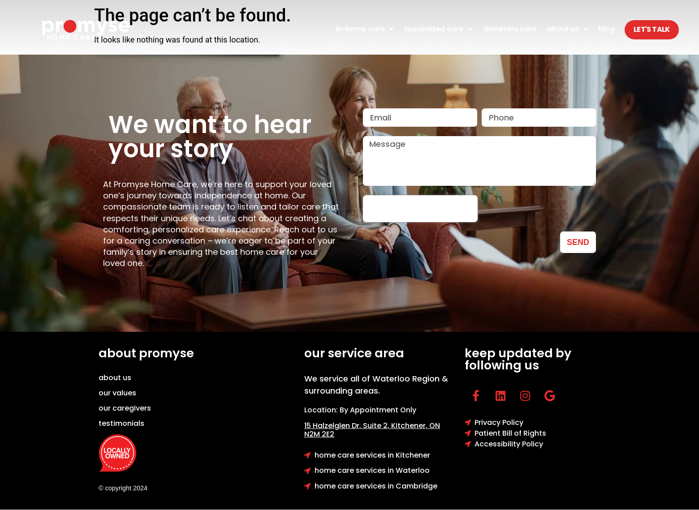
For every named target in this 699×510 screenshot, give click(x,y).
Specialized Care (438, 29)
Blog (607, 29)
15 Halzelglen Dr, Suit (347, 425)
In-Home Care (364, 29)
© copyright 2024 (123, 488)
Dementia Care (509, 29)
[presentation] (420, 208)
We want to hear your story (209, 136)
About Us (567, 29)
